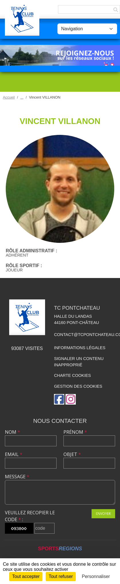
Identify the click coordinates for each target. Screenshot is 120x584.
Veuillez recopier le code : (30, 516)
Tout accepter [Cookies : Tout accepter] (26, 576)
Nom (12, 432)
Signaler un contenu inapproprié (79, 361)
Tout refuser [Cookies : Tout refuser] (61, 576)
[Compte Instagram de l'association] (70, 399)
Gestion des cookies (78, 386)
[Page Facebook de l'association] (59, 399)
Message (17, 476)
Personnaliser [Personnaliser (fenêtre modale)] (96, 576)
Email (13, 454)
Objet (72, 454)
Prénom (75, 432)
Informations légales (79, 347)
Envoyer (103, 513)
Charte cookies (72, 375)
